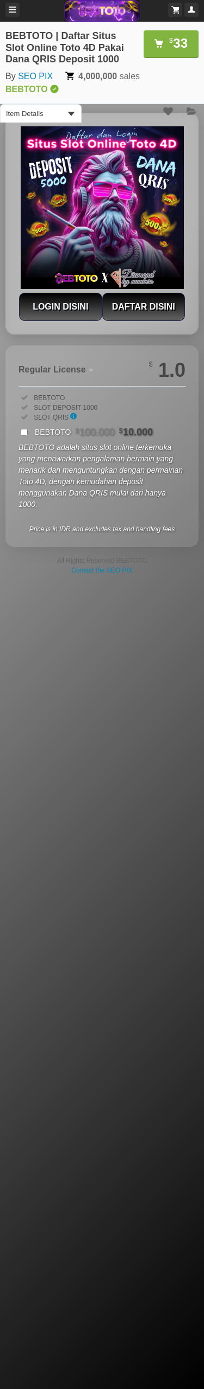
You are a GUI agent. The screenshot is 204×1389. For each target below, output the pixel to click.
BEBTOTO (94, 432)
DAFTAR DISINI (143, 306)
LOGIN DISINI (60, 306)
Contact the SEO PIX (102, 570)
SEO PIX (35, 76)
